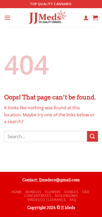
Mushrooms (66, 195)
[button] (7, 17)
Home (16, 192)
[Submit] (92, 136)
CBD (85, 192)
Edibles (71, 192)
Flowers (53, 192)
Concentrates (37, 195)
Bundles (34, 192)
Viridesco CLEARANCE (46, 199)
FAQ (73, 199)
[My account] (86, 18)
